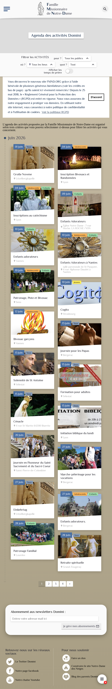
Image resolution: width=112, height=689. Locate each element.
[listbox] (77, 59)
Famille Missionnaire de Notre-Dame (69, 123)
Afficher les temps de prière (53, 71)
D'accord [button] (96, 97)
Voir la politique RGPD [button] (55, 112)
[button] (81, 625)
